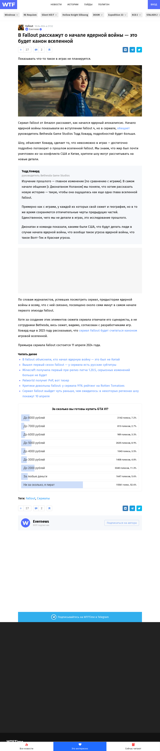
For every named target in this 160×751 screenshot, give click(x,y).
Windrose (12, 14)
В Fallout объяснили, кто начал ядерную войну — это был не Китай (71, 359)
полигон (103, 4)
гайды (88, 4)
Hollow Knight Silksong (75, 14)
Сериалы (43, 498)
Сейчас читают (133, 746)
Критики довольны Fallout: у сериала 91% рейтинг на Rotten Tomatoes (73, 386)
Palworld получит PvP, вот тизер (45, 380)
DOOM (98, 14)
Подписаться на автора (122, 523)
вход (154, 4)
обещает (123, 128)
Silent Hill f (49, 14)
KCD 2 (136, 14)
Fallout (29, 26)
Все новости (26, 746)
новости (56, 4)
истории (72, 4)
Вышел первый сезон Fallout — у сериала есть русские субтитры (69, 365)
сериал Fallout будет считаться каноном (108, 330)
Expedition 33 (117, 14)
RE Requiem (30, 14)
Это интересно (80, 746)
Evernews (41, 521)
